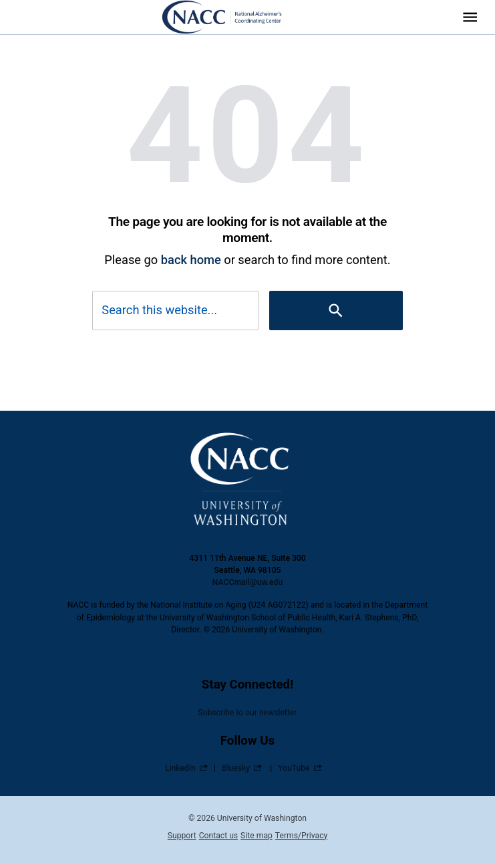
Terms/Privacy (301, 835)
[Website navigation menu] (470, 17)
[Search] (336, 310)
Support (182, 835)
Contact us (218, 835)
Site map (256, 835)
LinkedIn (180, 768)
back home (191, 260)
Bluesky (236, 768)
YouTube (293, 768)
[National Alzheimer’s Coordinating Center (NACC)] (230, 17)
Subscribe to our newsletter (247, 712)
